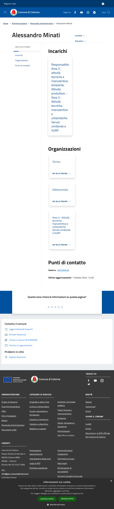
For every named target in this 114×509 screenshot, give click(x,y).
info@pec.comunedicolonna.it (15, 473)
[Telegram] (93, 12)
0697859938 (63, 270)
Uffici (4, 411)
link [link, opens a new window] (81, 493)
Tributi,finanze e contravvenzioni (65, 412)
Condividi (80, 35)
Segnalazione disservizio (40, 458)
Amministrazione (19, 23)
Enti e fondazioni (9, 415)
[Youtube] (80, 12)
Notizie (89, 401)
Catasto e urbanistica (39, 424)
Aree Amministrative (11, 406)
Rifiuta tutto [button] (67, 499)
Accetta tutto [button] (47, 499)
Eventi (88, 428)
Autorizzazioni (64, 431)
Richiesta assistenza (38, 467)
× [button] (111, 481)
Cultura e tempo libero (39, 406)
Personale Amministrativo (13, 425)
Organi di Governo (9, 401)
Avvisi (88, 411)
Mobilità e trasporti (38, 428)
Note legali (62, 463)
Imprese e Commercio (39, 419)
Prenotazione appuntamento (36, 452)
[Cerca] (108, 12)
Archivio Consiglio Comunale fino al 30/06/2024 (70, 478)
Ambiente (62, 418)
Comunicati (90, 406)
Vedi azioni (81, 41)
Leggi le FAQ (35, 463)
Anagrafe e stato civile (39, 401)
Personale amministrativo (41, 23)
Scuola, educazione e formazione (39, 413)
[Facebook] (74, 12)
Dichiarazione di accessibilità (64, 469)
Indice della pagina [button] (22, 47)
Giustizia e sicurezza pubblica (66, 403)
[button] (57, 504)
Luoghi (88, 423)
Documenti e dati (9, 429)
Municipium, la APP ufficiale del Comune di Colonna (98, 435)
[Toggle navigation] (5, 12)
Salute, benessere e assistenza (66, 424)
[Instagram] (86, 12)
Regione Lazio (10, 3)
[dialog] (57, 493)
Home (5, 23)
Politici (4, 420)
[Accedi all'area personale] (103, 3)
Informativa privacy (66, 458)
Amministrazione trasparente (65, 452)
